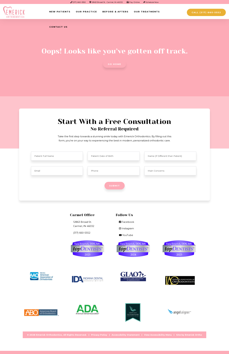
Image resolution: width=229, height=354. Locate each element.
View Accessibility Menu (158, 335)
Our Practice (86, 11)
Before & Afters (115, 11)
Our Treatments (147, 11)
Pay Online (133, 2)
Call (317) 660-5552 (206, 12)
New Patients (59, 11)
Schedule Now (151, 2)
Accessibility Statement (126, 335)
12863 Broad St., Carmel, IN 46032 (106, 2)
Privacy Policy (99, 335)
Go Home (114, 64)
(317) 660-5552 (78, 2)
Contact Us (58, 27)
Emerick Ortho (193, 335)
